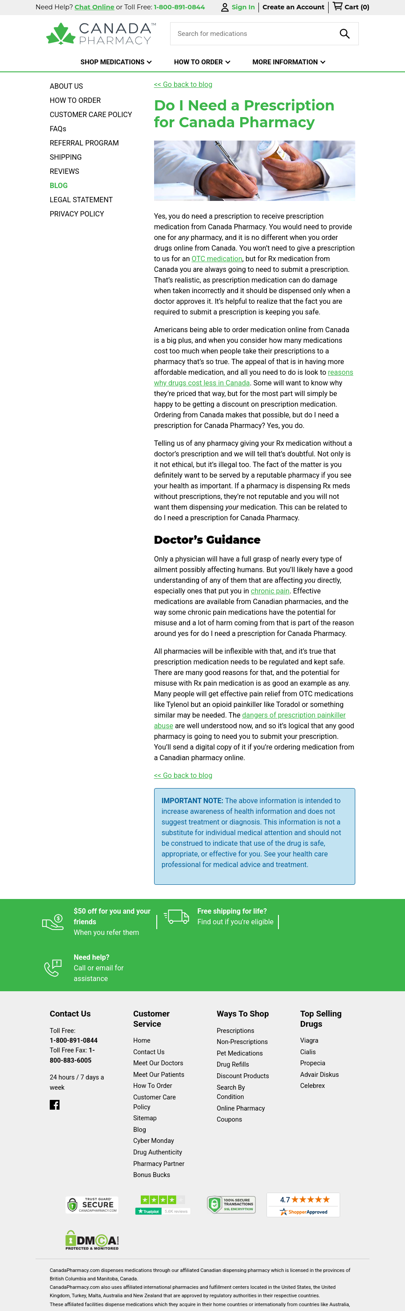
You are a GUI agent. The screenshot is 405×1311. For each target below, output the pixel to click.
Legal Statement (153, 1299)
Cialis (308, 1006)
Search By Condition (231, 1046)
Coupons (229, 1073)
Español (59, 1299)
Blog (139, 1083)
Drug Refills (233, 1018)
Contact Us (149, 1006)
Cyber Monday (153, 1095)
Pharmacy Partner (158, 1118)
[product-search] (345, 33)
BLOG (59, 185)
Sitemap (145, 1072)
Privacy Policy (214, 1299)
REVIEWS (64, 171)
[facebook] (54, 1057)
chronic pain (270, 591)
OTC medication (216, 259)
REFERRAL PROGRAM (84, 143)
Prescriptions (235, 985)
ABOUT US (66, 86)
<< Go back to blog (183, 84)
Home (142, 994)
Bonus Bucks (151, 1129)
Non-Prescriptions (242, 996)
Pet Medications (240, 1007)
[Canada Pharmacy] (101, 34)
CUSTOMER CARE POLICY (91, 114)
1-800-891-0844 (74, 994)
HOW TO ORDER (75, 100)
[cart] (350, 7)
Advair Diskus (319, 1028)
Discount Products (243, 1030)
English (100, 1299)
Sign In (237, 7)
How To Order (152, 1040)
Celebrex (312, 1040)
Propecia (313, 1017)
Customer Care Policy (154, 1056)
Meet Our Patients (158, 1028)
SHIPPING (66, 157)
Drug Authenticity (157, 1106)
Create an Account (293, 7)
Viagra (309, 994)
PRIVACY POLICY (77, 214)
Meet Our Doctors (158, 1017)
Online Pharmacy (241, 1062)
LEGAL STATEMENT (81, 200)
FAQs (58, 129)
